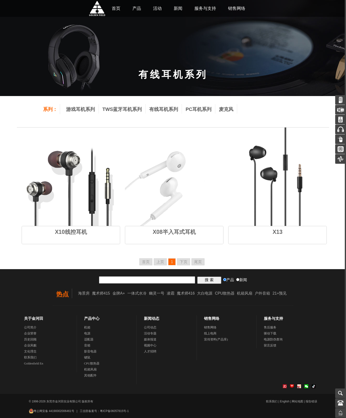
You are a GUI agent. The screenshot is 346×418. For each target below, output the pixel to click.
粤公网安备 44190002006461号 (51, 411)
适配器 (88, 339)
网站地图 (297, 401)
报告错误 (311, 401)
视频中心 (150, 345)
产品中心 (91, 318)
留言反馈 (270, 345)
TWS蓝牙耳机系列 (122, 109)
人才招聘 (150, 351)
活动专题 (150, 333)
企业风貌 (30, 345)
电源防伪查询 (273, 339)
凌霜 (170, 293)
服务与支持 (205, 8)
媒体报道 (150, 339)
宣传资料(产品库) (216, 339)
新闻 (178, 8)
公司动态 (150, 327)
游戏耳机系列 (80, 109)
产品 (136, 8)
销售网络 (236, 8)
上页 (160, 262)
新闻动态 (151, 318)
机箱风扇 (244, 293)
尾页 (198, 262)
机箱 (87, 327)
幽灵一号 (156, 293)
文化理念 (30, 351)
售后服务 (270, 327)
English (284, 401)
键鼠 (87, 357)
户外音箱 (262, 293)
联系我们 (30, 357)
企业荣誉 (30, 333)
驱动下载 (270, 333)
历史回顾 (30, 339)
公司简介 (30, 327)
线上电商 (210, 333)
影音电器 (90, 351)
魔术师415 (101, 293)
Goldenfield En (33, 363)
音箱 (87, 345)
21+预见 (279, 293)
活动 (157, 8)
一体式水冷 (137, 293)
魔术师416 (186, 293)
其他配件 (90, 375)
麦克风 (226, 109)
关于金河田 (33, 318)
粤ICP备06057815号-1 (114, 411)
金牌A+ (118, 293)
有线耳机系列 (163, 109)
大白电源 (204, 293)
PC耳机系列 (198, 109)
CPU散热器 (225, 293)
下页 (183, 262)
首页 (146, 262)
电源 (87, 333)
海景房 (84, 293)
